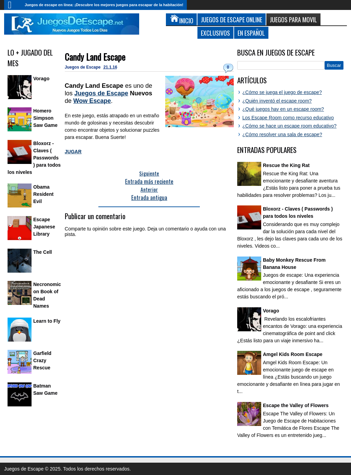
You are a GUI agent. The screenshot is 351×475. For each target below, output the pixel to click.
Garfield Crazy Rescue (42, 360)
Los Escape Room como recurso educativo (288, 117)
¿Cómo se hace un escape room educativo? (289, 126)
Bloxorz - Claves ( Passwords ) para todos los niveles (34, 158)
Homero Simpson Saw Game (45, 118)
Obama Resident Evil (43, 194)
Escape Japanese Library (44, 227)
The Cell (42, 252)
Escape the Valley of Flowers (295, 405)
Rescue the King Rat (286, 165)
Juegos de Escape (83, 67)
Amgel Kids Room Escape (293, 354)
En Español (251, 32)
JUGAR (73, 151)
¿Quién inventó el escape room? (277, 101)
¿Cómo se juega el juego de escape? (282, 92)
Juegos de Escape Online (231, 19)
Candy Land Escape (95, 56)
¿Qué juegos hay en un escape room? (283, 109)
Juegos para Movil (293, 19)
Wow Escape (92, 100)
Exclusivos (215, 32)
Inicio (12, 5)
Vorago (41, 78)
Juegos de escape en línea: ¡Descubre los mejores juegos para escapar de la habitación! (104, 5)
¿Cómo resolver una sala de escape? (282, 134)
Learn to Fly (46, 321)
